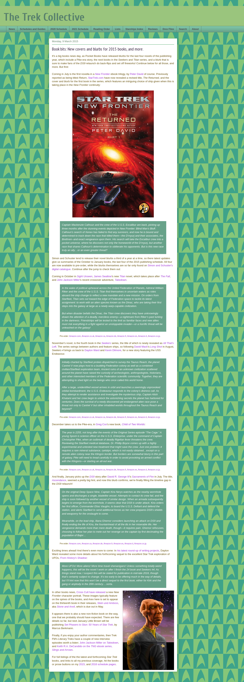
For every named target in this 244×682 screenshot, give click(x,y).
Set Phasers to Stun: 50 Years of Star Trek (88, 624)
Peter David (136, 74)
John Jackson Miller (68, 279)
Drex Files (168, 29)
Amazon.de (111, 336)
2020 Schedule (58, 29)
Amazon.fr (121, 336)
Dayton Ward (92, 350)
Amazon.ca (100, 336)
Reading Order (101, 29)
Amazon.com (75, 336)
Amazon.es (132, 336)
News (12, 29)
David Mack (141, 346)
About (195, 29)
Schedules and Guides (32, 29)
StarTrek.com (96, 77)
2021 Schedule (80, 29)
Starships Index (134, 29)
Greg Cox (101, 424)
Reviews (153, 29)
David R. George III (118, 476)
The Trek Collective (44, 17)
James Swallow (103, 276)
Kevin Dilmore (113, 350)
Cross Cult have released (91, 592)
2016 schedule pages (103, 664)
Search (183, 29)
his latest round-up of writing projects (138, 550)
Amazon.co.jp (154, 336)
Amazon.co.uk (88, 336)
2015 (82, 664)
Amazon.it (142, 336)
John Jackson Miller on (99, 642)
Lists (117, 29)
